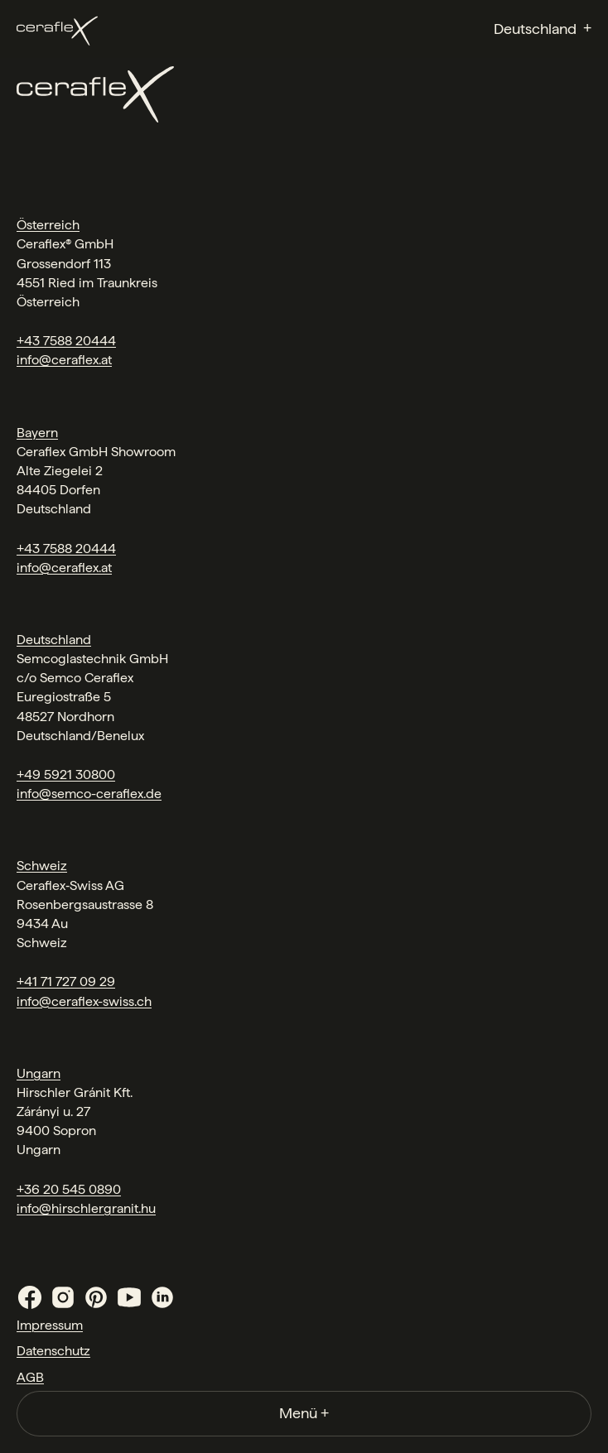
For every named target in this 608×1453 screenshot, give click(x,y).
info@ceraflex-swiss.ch (84, 1001)
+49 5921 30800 (66, 774)
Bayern (37, 432)
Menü (304, 1413)
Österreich (48, 225)
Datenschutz (53, 1351)
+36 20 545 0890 (69, 1189)
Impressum (50, 1325)
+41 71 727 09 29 (66, 981)
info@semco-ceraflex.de (89, 793)
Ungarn (38, 1073)
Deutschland (54, 639)
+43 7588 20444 (66, 341)
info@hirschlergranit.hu (86, 1208)
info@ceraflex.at (64, 360)
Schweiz (42, 865)
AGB (30, 1377)
